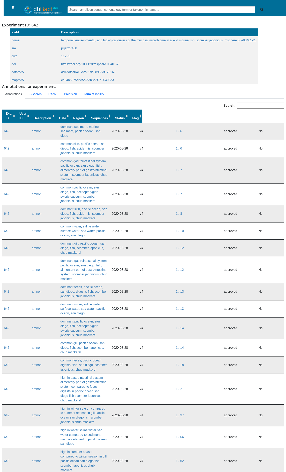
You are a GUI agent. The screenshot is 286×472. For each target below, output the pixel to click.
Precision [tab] (70, 94)
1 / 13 (235, 230)
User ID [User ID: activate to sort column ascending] (25, 116)
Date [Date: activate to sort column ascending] (199, 118)
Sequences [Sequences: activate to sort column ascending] (241, 118)
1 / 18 (235, 281)
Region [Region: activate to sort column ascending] (219, 118)
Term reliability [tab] (94, 94)
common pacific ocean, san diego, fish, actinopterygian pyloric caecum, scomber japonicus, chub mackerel (112, 167)
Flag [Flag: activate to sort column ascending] (277, 118)
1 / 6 (234, 129)
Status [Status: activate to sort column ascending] (261, 118)
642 (6, 129)
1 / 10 (235, 192)
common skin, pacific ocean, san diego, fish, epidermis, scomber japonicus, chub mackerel (101, 141)
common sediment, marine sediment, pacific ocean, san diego (80, 407)
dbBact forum (169, 465)
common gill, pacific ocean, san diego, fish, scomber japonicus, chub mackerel (92, 268)
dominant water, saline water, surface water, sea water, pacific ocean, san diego (93, 243)
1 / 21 (235, 293)
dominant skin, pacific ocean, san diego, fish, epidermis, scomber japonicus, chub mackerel (101, 179)
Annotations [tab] (13, 94)
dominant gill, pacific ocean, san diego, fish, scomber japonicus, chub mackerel (92, 205)
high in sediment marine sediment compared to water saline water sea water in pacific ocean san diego (109, 445)
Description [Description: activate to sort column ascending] (47, 118)
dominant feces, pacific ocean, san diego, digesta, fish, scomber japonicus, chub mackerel (100, 230)
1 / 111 (236, 382)
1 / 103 (236, 369)
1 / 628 (236, 432)
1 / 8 (234, 179)
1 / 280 (236, 394)
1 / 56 (235, 318)
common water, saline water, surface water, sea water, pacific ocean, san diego (92, 192)
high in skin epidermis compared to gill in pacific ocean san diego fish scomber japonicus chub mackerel (110, 356)
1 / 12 (235, 205)
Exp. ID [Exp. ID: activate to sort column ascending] (9, 116)
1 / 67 (235, 344)
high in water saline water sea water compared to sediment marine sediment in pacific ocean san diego (109, 318)
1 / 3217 (237, 445)
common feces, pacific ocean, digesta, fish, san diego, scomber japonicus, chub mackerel (100, 281)
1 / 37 (235, 306)
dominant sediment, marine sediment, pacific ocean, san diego (81, 129)
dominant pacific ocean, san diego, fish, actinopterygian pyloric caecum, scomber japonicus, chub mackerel (112, 255)
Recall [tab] (52, 94)
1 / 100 (236, 356)
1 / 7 (234, 154)
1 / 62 (235, 331)
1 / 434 (236, 420)
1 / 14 (235, 255)
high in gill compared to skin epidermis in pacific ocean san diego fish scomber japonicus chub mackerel (110, 394)
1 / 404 (236, 407)
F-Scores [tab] (35, 94)
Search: (254, 106)
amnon (25, 129)
